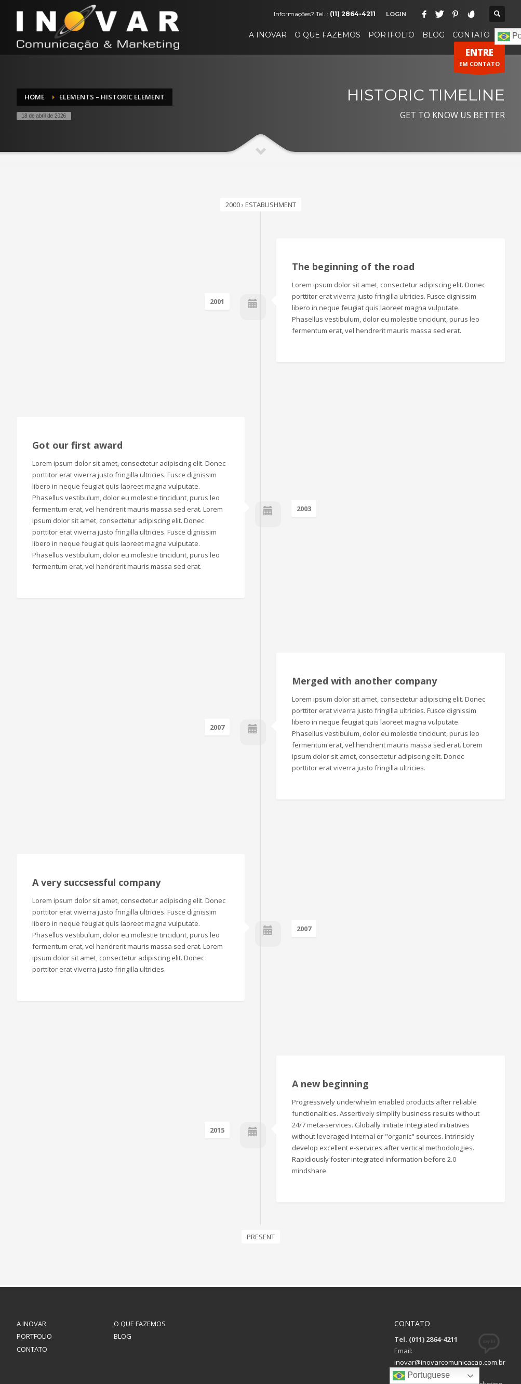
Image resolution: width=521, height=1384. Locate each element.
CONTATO (32, 1255)
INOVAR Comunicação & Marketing (287, 1347)
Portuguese (421, 1375)
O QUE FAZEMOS (140, 1229)
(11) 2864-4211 (353, 14)
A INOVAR (31, 1229)
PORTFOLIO (34, 1242)
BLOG (122, 1242)
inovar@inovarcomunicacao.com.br (449, 1268)
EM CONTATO (479, 59)
